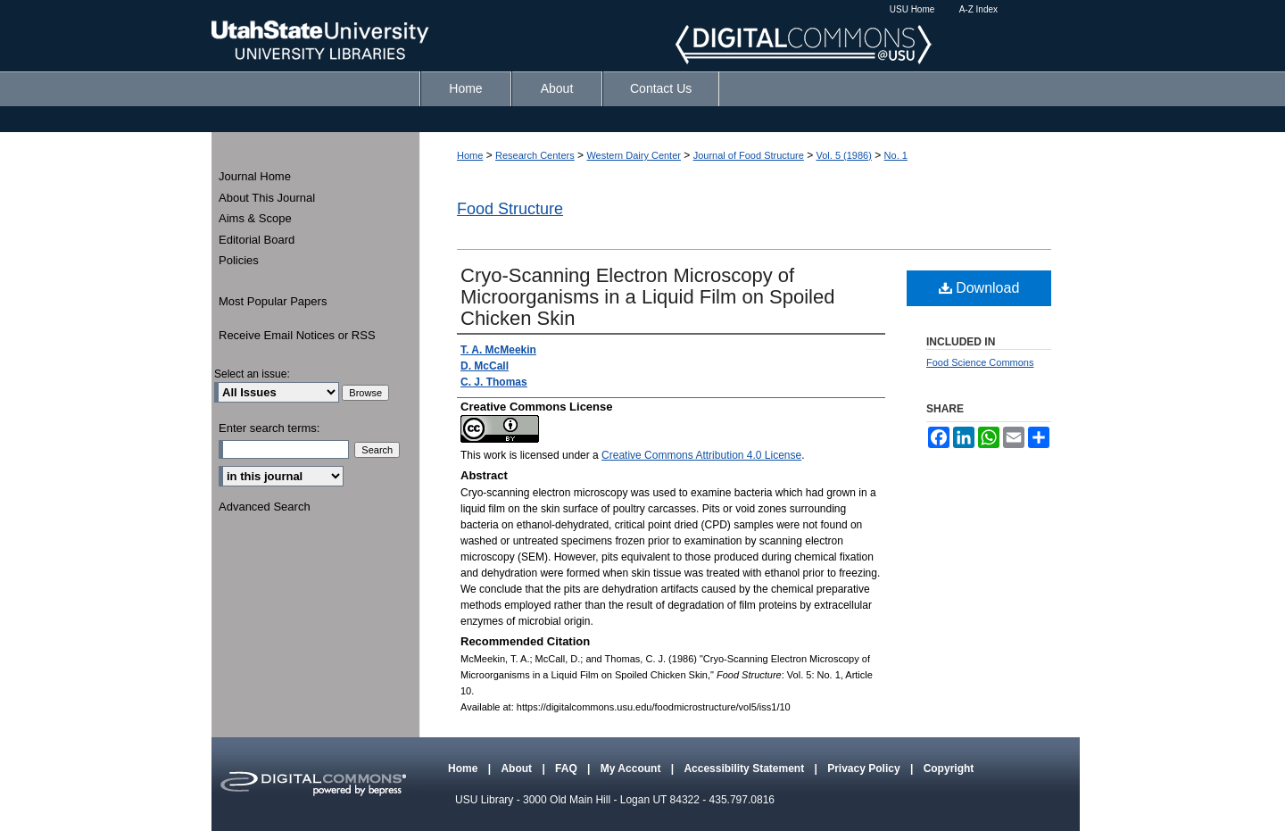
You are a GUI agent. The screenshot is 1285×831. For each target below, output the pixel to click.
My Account (632, 768)
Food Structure (510, 209)
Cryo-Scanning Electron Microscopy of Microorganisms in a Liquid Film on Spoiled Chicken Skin (647, 296)
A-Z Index (978, 9)
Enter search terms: (269, 428)
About (518, 768)
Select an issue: (252, 374)
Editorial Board (256, 239)
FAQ (567, 768)
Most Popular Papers (273, 301)
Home (470, 155)
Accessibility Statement (745, 768)
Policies (239, 260)
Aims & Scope (255, 218)
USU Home (912, 9)
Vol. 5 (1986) (844, 155)
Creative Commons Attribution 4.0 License (701, 455)
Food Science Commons (979, 362)
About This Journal (267, 197)
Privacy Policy (865, 768)
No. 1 (896, 155)
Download (979, 287)
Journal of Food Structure (748, 155)
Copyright (949, 768)
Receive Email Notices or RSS (297, 335)
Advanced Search (265, 506)
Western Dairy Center (633, 155)
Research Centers (535, 155)
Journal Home (255, 176)
